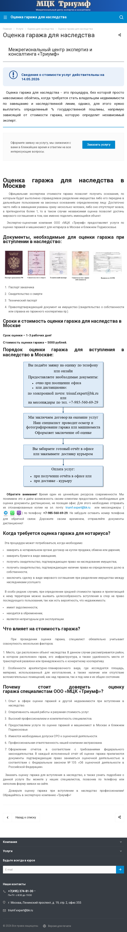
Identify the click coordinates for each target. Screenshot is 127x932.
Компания (10, 842)
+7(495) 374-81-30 (20, 891)
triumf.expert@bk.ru (78, 507)
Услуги (7, 851)
